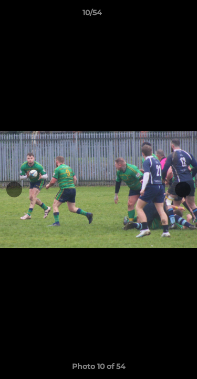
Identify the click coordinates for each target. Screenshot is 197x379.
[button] (159, 15)
